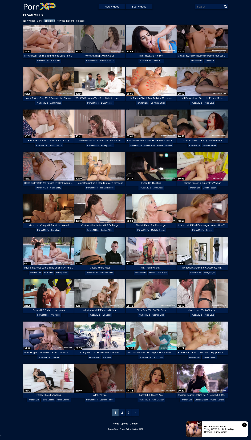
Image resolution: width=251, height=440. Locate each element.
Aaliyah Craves (106, 272)
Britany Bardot (55, 145)
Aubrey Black (107, 145)
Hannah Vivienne (164, 145)
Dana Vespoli (107, 103)
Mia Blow (107, 357)
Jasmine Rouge (106, 400)
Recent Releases (75, 20)
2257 (141, 429)
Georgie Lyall (209, 272)
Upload (124, 423)
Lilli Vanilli (107, 315)
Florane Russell (106, 188)
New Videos (112, 6)
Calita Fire (55, 60)
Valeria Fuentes (217, 400)
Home (116, 423)
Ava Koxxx (158, 60)
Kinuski (209, 230)
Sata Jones (48, 272)
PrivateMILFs (43, 60)
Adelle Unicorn (63, 400)
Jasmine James (209, 145)
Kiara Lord (55, 230)
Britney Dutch (61, 272)
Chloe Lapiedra (201, 400)
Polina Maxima (48, 400)
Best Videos (139, 6)
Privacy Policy (125, 429)
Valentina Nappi (106, 60)
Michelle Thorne (158, 230)
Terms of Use (113, 429)
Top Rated (49, 20)
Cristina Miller (107, 230)
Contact (134, 423)
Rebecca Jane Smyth (158, 272)
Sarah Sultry (55, 188)
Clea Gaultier (158, 400)
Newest (61, 20)
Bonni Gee (158, 357)
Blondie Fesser (209, 188)
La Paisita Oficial (158, 103)
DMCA (135, 429)
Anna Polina (55, 103)
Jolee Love (209, 103)
